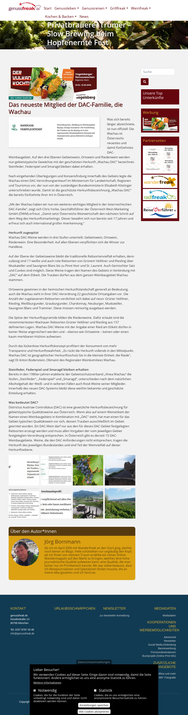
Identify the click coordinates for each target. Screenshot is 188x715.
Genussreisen (93, 8)
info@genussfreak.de (22, 633)
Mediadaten (169, 615)
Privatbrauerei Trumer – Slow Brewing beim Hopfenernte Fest (89, 33)
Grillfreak (117, 8)
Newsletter (170, 641)
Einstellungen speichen (94, 709)
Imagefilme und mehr (164, 673)
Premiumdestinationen (163, 652)
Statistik (105, 694)
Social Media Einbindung (162, 644)
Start (48, 8)
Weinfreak (139, 8)
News (83, 16)
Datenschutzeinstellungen (94, 666)
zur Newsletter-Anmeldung (114, 615)
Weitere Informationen (47, 686)
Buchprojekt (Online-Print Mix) (159, 656)
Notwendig (47, 694)
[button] (24, 470)
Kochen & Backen (59, 16)
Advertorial (170, 637)
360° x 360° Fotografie (163, 677)
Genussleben (65, 8)
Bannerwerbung (167, 648)
